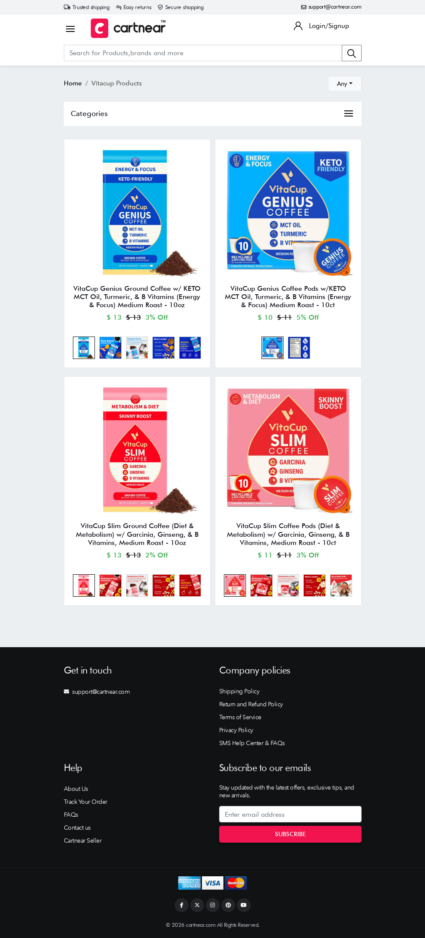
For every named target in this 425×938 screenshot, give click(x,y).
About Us (76, 789)
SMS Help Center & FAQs (252, 743)
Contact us (77, 827)
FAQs (71, 814)
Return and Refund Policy (251, 704)
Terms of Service (240, 717)
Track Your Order (85, 802)
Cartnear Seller (83, 840)
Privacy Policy (236, 730)
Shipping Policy (239, 691)
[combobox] (345, 83)
